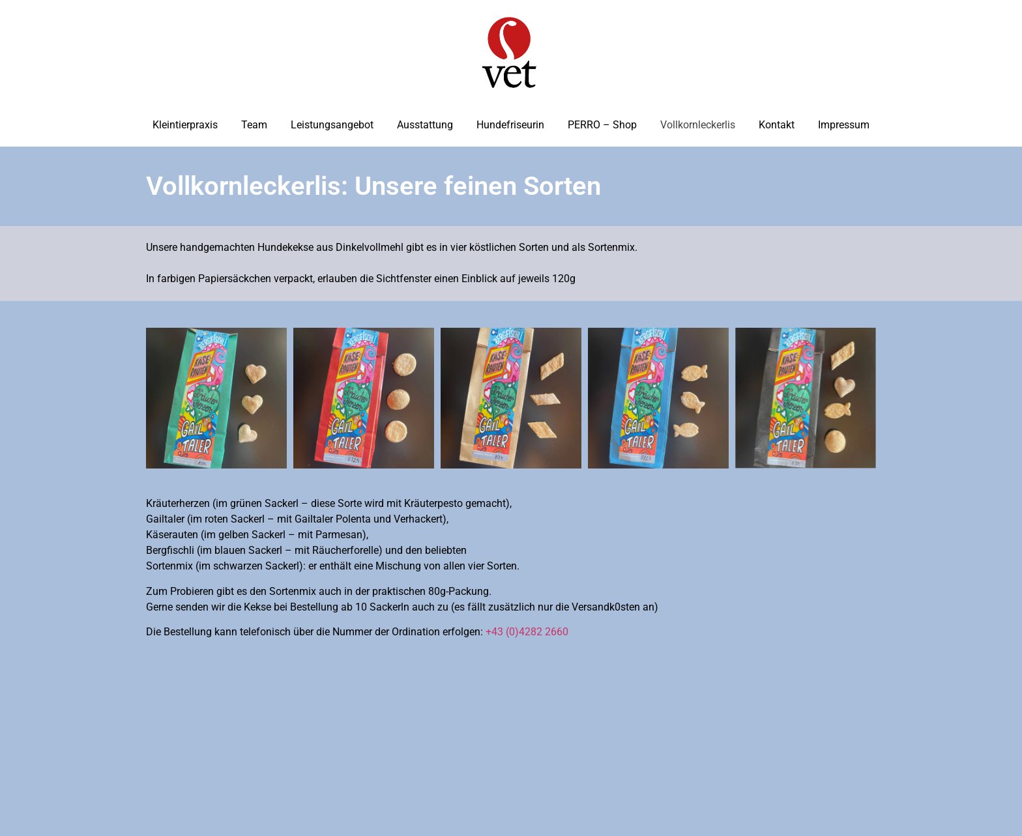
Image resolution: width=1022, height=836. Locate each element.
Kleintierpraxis (185, 125)
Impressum (843, 125)
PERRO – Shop (602, 125)
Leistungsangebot (332, 125)
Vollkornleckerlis (697, 125)
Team (254, 125)
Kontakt (777, 125)
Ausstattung (425, 125)
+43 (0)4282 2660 (527, 632)
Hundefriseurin (510, 125)
